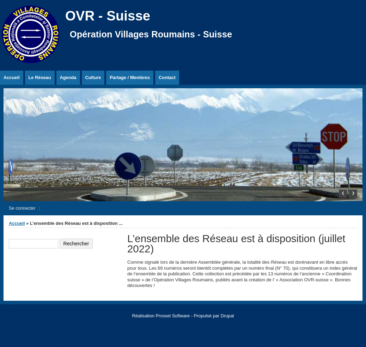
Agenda (68, 77)
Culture (93, 77)
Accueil (12, 77)
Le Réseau (40, 77)
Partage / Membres (130, 77)
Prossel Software (172, 315)
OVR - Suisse (107, 15)
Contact (167, 77)
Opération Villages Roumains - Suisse (151, 34)
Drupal (227, 315)
